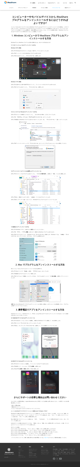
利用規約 (34, 7)
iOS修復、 (60, 449)
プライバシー (21, 450)
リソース (65, 3)
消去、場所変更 (61, 450)
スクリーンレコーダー (33, 457)
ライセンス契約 (44, 7)
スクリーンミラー (44, 449)
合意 (19, 453)
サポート (71, 3)
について (11, 7)
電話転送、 (69, 452)
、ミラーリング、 (67, 450)
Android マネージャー (33, 449)
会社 (20, 446)
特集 (42, 446)
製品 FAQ (46, 437)
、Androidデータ (71, 449)
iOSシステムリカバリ (45, 452)
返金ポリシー (68, 7)
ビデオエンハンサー (45, 453)
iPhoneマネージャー (33, 450)
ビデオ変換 (57, 455)
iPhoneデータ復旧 (44, 450)
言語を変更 (6, 457)
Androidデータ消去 (32, 453)
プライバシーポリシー (23, 7)
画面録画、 (73, 452)
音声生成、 (60, 453)
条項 (19, 452)
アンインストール (56, 7)
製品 (30, 446)
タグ (54, 446)
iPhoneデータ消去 (32, 455)
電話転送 (30, 452)
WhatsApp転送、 (65, 453)
